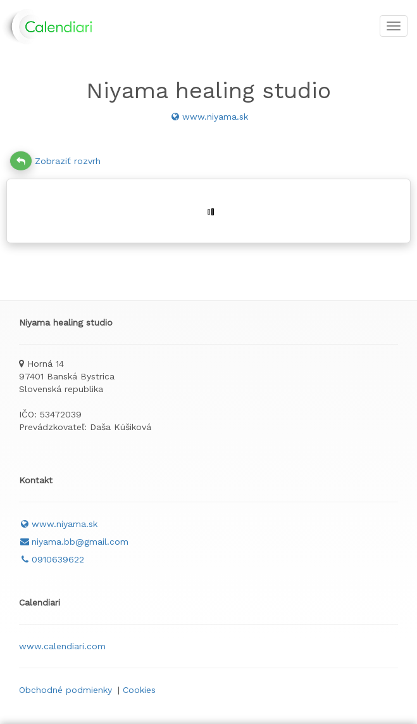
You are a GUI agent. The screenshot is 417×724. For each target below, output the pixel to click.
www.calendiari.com (62, 646)
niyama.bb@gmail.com (73, 542)
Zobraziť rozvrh (55, 161)
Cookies (139, 690)
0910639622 (51, 559)
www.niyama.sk (209, 116)
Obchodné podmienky (65, 690)
